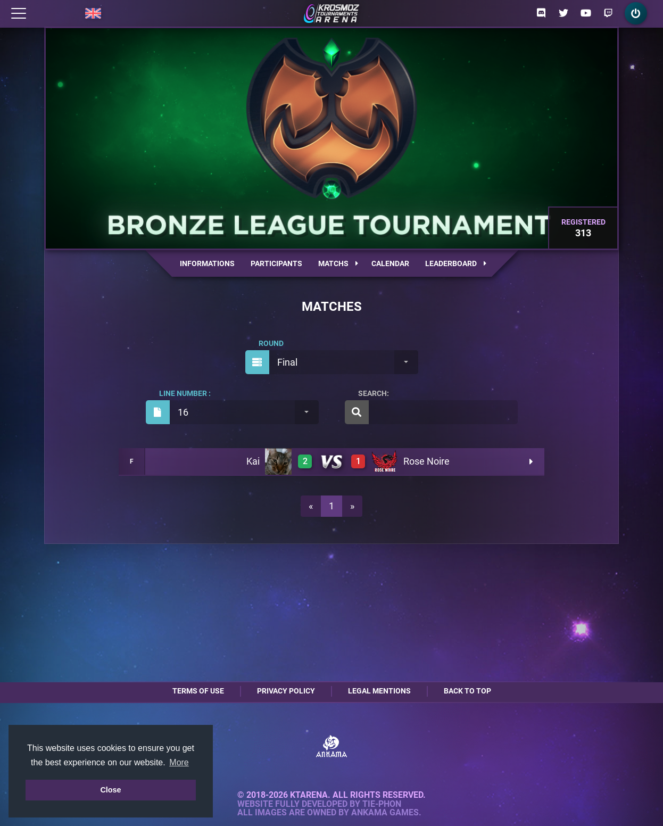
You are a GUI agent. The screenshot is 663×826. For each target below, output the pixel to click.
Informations (207, 263)
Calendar (390, 263)
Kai (253, 461)
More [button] (178, 762)
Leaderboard (455, 263)
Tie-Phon (381, 804)
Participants (276, 263)
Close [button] (110, 790)
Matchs (338, 263)
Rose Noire (426, 461)
